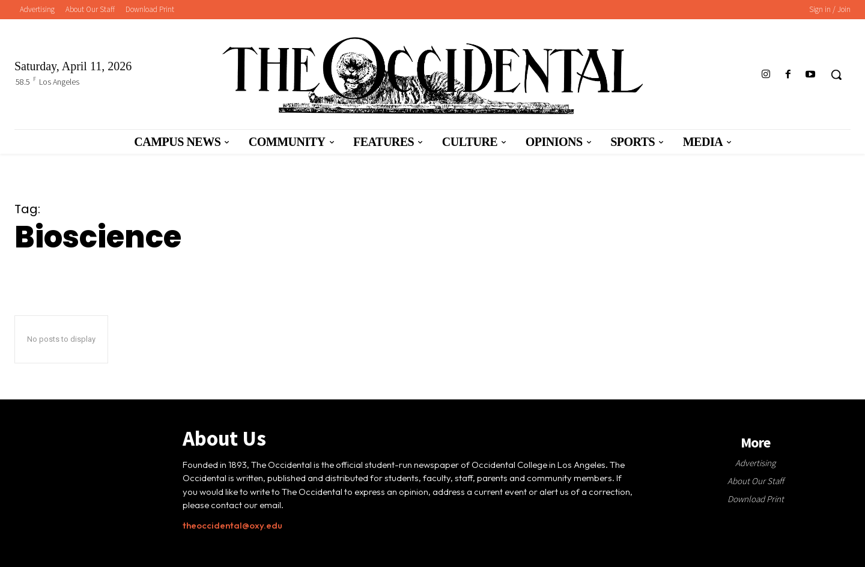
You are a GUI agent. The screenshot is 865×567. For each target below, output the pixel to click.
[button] (836, 74)
